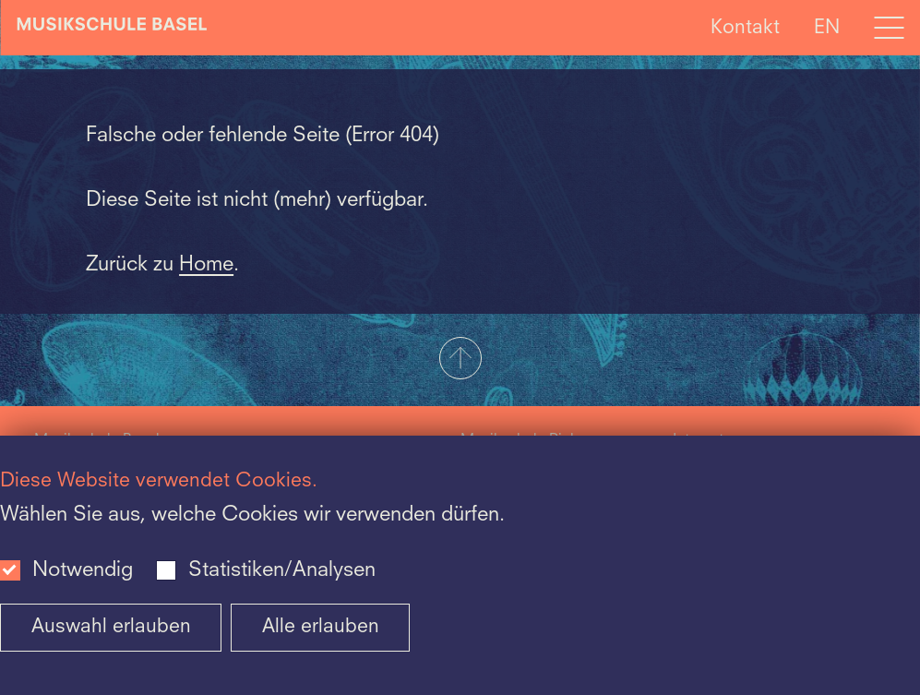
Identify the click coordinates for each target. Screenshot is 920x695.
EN (827, 27)
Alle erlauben (320, 627)
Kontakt (745, 27)
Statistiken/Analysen (282, 570)
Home (206, 265)
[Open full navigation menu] (888, 27)
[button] (460, 360)
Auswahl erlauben (111, 627)
